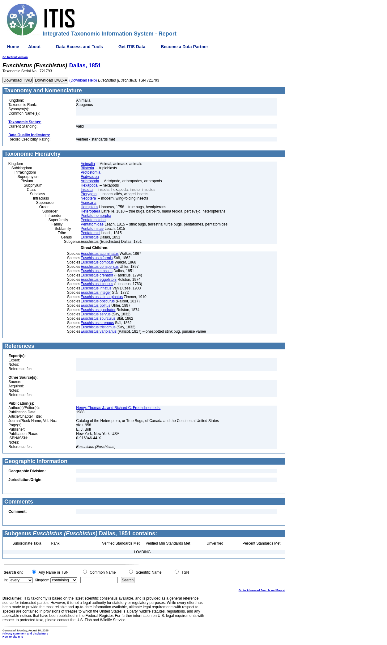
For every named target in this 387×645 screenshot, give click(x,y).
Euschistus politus (95, 305)
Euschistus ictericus (97, 284)
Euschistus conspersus (100, 266)
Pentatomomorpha (96, 215)
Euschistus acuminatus (100, 253)
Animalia (88, 164)
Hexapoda (89, 185)
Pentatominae (92, 228)
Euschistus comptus (97, 262)
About (34, 46)
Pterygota (88, 194)
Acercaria (88, 202)
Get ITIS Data (131, 46)
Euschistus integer (96, 292)
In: (6, 580)
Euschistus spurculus (98, 318)
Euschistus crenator (97, 275)
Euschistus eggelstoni (99, 279)
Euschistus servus (96, 314)
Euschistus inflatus (96, 288)
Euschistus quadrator (98, 310)
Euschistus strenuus (97, 323)
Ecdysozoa (90, 177)
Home (13, 46)
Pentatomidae (92, 224)
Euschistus (90, 237)
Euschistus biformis (97, 258)
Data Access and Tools (79, 46)
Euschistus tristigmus (98, 327)
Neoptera (88, 198)
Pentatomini (90, 233)
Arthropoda (90, 181)
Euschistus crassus (97, 271)
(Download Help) (83, 80)
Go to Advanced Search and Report (262, 590)
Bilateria (87, 168)
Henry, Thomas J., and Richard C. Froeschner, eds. (118, 408)
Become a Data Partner (184, 46)
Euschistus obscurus (98, 301)
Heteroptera (90, 211)
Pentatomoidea (93, 220)
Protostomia (90, 172)
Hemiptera (89, 207)
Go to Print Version (15, 57)
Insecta (87, 190)
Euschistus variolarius (99, 331)
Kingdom (42, 580)
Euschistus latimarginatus (102, 297)
